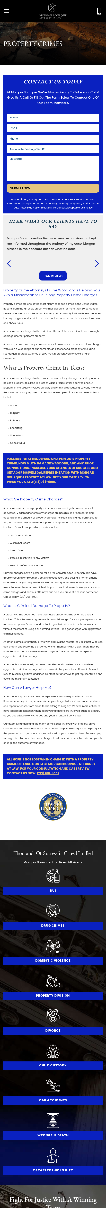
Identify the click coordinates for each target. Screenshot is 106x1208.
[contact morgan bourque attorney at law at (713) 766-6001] (99, 11)
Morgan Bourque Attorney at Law (27, 354)
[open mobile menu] (6, 11)
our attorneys (40, 592)
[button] (11, 264)
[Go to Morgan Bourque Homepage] (53, 11)
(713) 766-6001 (44, 482)
